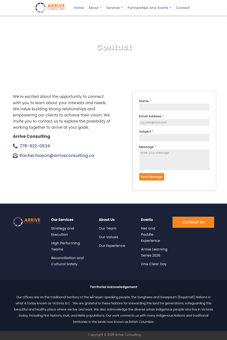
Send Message (152, 177)
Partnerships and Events (149, 7)
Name (145, 101)
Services (114, 7)
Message (147, 147)
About (95, 7)
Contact (183, 7)
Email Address (151, 116)
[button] (95, 8)
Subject (146, 131)
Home (79, 7)
